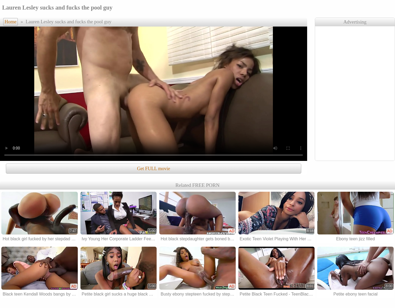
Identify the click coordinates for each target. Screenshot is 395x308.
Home (10, 21)
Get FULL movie (153, 168)
